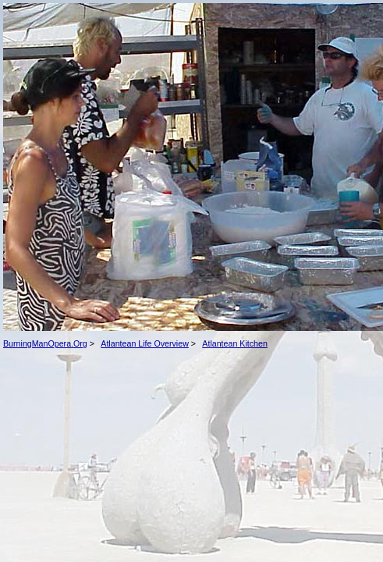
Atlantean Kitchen (235, 343)
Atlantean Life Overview (145, 343)
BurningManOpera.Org (45, 343)
